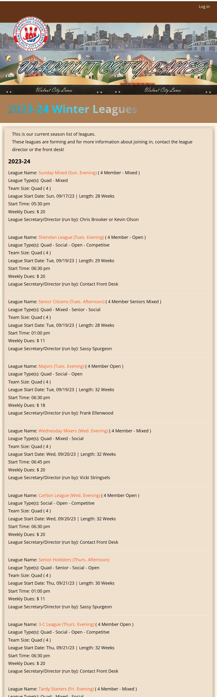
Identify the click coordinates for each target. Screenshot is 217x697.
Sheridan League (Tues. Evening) (71, 237)
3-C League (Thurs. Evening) (66, 624)
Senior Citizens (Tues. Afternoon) (71, 301)
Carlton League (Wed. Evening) (69, 495)
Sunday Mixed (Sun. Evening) (68, 172)
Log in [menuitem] (204, 6)
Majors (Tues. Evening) (61, 366)
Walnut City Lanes (110, 68)
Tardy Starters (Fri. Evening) (66, 689)
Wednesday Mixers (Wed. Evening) (73, 431)
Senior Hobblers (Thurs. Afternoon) (74, 560)
